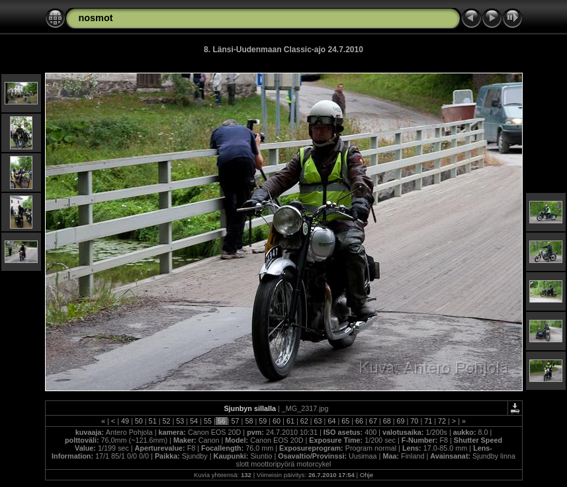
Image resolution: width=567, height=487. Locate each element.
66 (359, 421)
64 (331, 421)
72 (442, 421)
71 (428, 421)
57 (235, 421)
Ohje (366, 474)
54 (194, 421)
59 (263, 421)
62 (304, 421)
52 (166, 421)
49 (125, 421)
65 (345, 421)
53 (180, 421)
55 (208, 421)
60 (277, 421)
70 (414, 421)
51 (153, 421)
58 (249, 421)
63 (318, 421)
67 (373, 421)
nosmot (96, 18)
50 (139, 421)
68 (387, 421)
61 (290, 421)
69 (401, 421)
